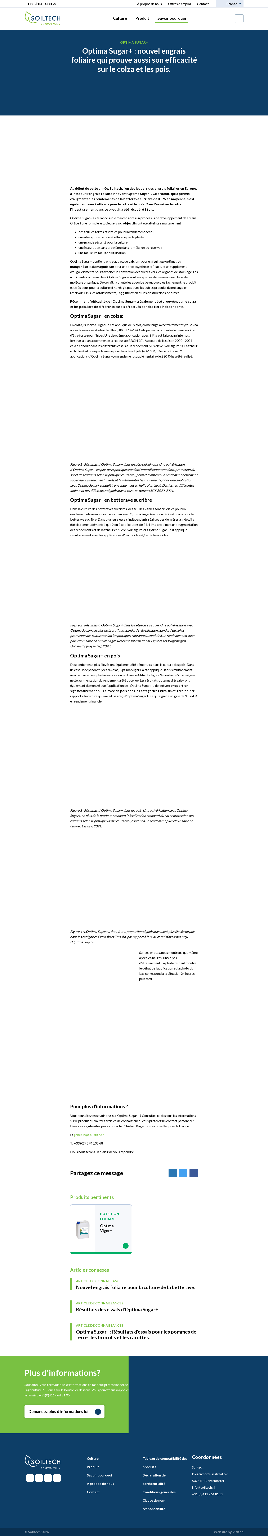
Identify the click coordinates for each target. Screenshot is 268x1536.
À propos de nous (149, 4)
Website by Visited (229, 1532)
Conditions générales (159, 1492)
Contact (203, 4)
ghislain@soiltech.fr (88, 1135)
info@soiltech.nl (203, 1487)
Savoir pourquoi (171, 18)
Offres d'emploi (179, 4)
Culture (120, 18)
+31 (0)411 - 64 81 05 (42, 3)
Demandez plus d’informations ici (64, 1412)
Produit (142, 18)
